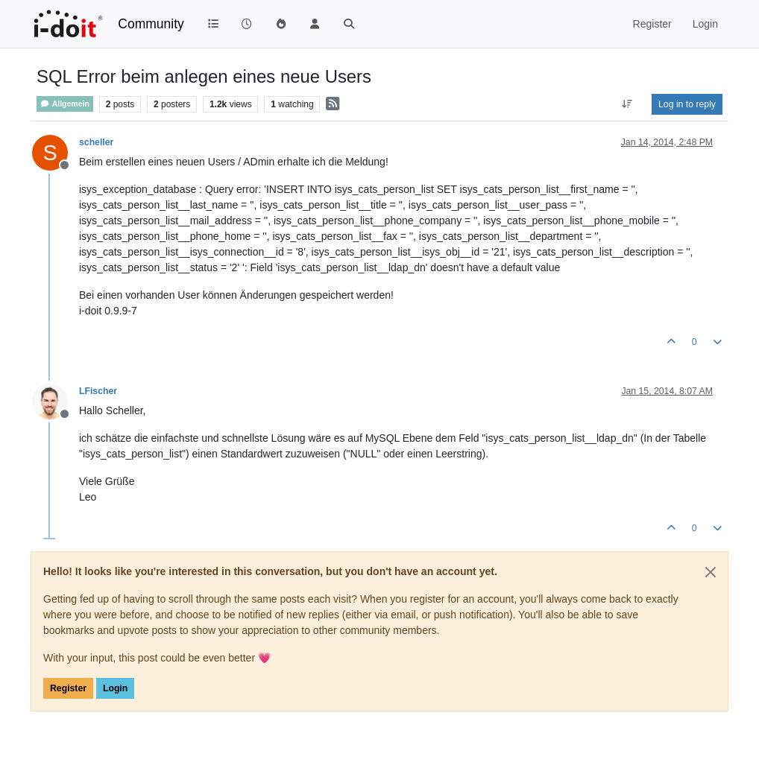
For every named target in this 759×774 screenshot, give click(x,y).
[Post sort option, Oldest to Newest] (627, 104)
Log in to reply (687, 104)
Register (68, 688)
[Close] (710, 572)
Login (115, 688)
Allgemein (64, 104)
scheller (96, 142)
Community (151, 23)
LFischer (98, 391)
